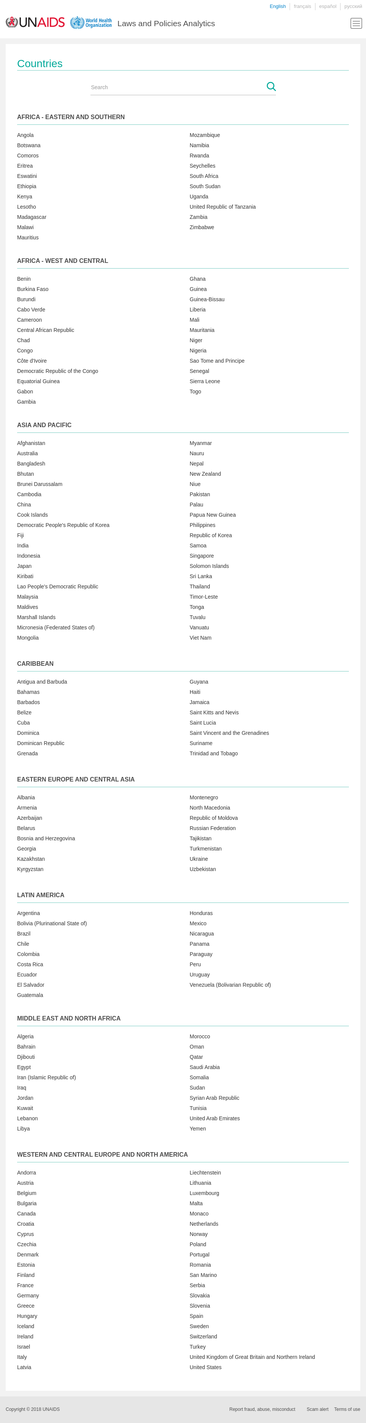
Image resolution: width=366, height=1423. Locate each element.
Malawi (25, 227)
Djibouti (26, 1057)
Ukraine (199, 859)
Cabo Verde (31, 310)
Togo (195, 391)
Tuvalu (198, 617)
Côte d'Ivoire (32, 361)
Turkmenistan (206, 849)
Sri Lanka (201, 576)
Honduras (201, 913)
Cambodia (29, 494)
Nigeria (198, 350)
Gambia (26, 402)
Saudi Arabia (205, 1067)
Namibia (199, 145)
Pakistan (200, 494)
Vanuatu (199, 627)
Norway (199, 1234)
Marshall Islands (36, 617)
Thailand (200, 586)
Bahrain (26, 1047)
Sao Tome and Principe (217, 361)
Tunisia (198, 1108)
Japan (24, 566)
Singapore (202, 556)
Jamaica (199, 702)
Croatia (25, 1224)
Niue (195, 484)
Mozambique (205, 135)
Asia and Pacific (44, 425)
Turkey (198, 1347)
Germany (28, 1295)
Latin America (40, 895)
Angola (25, 135)
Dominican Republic (41, 743)
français (302, 6)
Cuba (23, 723)
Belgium (26, 1193)
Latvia (24, 1367)
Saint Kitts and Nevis (214, 712)
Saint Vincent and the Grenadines (229, 733)
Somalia (199, 1077)
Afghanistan (31, 443)
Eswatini (27, 176)
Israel (23, 1347)
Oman (197, 1047)
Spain (196, 1316)
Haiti (195, 692)
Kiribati (25, 576)
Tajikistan (201, 838)
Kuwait (25, 1108)
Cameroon (29, 320)
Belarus (26, 828)
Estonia (26, 1265)
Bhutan (25, 474)
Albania (26, 797)
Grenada (27, 753)
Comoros (28, 156)
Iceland (25, 1326)
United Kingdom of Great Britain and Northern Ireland (252, 1357)
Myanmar (201, 443)
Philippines (202, 525)
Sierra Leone (205, 381)
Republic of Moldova (214, 818)
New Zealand (205, 474)
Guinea (198, 289)
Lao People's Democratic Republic (57, 586)
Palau (196, 505)
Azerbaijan (29, 818)
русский (353, 6)
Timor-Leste (204, 597)
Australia (27, 453)
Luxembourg (204, 1193)
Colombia (28, 954)
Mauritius (28, 237)
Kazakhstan (31, 859)
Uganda (199, 196)
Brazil (23, 934)
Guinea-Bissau (207, 299)
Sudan (197, 1088)
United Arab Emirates (215, 1118)
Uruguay (200, 975)
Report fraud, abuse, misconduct (262, 1409)
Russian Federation (213, 828)
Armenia (27, 808)
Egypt (24, 1067)
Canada (26, 1214)
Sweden (199, 1326)
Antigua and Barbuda (42, 682)
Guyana (199, 682)
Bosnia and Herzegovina (46, 838)
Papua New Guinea (213, 515)
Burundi (26, 299)
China (24, 505)
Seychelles (202, 166)
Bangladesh (31, 464)
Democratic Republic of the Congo (57, 371)
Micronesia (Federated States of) (56, 627)
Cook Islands (32, 515)
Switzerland (203, 1336)
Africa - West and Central (62, 261)
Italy (22, 1357)
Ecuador (27, 975)
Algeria (25, 1036)
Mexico (198, 923)
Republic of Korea (211, 535)
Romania (200, 1265)
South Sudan (205, 186)
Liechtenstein (205, 1173)
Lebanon (27, 1118)
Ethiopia (26, 186)
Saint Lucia (203, 723)
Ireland (25, 1336)
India (23, 545)
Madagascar (31, 217)
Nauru (197, 453)
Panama (199, 944)
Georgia (26, 849)
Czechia (26, 1244)
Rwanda (199, 156)
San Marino (203, 1275)
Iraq (21, 1088)
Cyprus (25, 1234)
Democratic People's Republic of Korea (63, 525)
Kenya (24, 196)
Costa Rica (30, 964)
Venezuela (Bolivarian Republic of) (230, 985)
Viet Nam (200, 638)
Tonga (197, 607)
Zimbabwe (202, 227)
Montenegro (204, 797)
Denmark (28, 1255)
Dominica (28, 733)
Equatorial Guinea (38, 381)
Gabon (25, 391)
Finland (26, 1275)
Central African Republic (45, 330)
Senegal (199, 371)
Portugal (199, 1255)
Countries (40, 63)
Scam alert (317, 1409)
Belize (24, 712)
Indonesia (28, 556)
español (328, 6)
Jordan (25, 1098)
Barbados (28, 702)
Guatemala (30, 995)
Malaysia (27, 597)
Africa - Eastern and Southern (71, 117)
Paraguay (201, 954)
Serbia (197, 1285)
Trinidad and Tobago (214, 753)
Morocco (200, 1036)
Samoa (198, 545)
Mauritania (202, 330)
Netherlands (204, 1224)
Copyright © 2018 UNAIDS (33, 1409)
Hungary (27, 1316)
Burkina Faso (32, 289)
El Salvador (30, 985)
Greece (26, 1306)
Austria (25, 1183)
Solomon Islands (209, 566)
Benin (24, 279)
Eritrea (25, 166)
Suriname (201, 743)
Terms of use (347, 1409)
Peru (195, 964)
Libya (23, 1129)
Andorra (26, 1173)
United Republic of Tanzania (223, 207)
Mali (195, 320)
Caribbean (35, 663)
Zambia (199, 217)
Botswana (28, 145)
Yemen (198, 1129)
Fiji (20, 535)
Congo (25, 350)
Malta (196, 1203)
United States (206, 1367)
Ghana (198, 279)
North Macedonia (210, 808)
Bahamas (28, 692)
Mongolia (28, 638)
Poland (198, 1244)
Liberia (198, 310)
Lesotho (26, 207)
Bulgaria (26, 1203)
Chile (23, 944)
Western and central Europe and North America (102, 1154)
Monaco (199, 1214)
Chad (23, 340)
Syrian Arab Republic (214, 1098)
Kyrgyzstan (30, 869)
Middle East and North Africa (69, 1018)
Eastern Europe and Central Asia (76, 779)
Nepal (197, 464)
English (278, 6)
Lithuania (200, 1183)
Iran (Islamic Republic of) (46, 1077)
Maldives (27, 607)
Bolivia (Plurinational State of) (52, 923)
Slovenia (200, 1306)
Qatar (196, 1057)
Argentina (28, 913)
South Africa (204, 176)
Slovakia (200, 1295)
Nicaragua (202, 934)
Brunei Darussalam (39, 484)
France (25, 1285)
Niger (196, 340)
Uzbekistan (203, 869)
